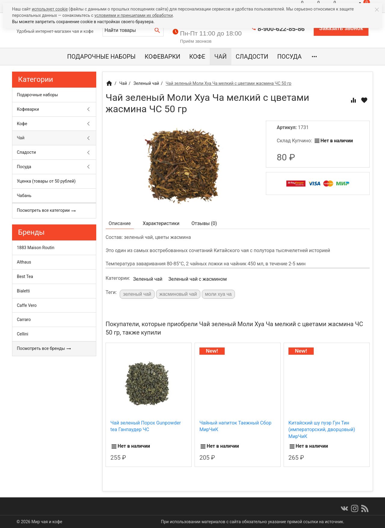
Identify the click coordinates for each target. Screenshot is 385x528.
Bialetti (23, 291)
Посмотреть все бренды (44, 348)
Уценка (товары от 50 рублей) (46, 181)
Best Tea (25, 276)
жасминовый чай (178, 294)
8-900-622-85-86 (281, 28)
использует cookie (50, 9)
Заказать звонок (341, 28)
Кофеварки (162, 56)
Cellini (22, 334)
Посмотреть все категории (46, 210)
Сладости (252, 56)
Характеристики (161, 223)
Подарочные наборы (101, 56)
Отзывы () (204, 223)
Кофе (197, 56)
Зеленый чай (147, 279)
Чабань (24, 195)
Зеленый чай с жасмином (197, 279)
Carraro (24, 319)
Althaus (24, 262)
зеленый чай (137, 294)
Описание (120, 223)
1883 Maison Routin (35, 247)
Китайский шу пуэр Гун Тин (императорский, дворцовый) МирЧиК (321, 429)
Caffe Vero (27, 305)
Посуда (289, 56)
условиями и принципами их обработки (133, 15)
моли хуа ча (218, 294)
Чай (220, 56)
